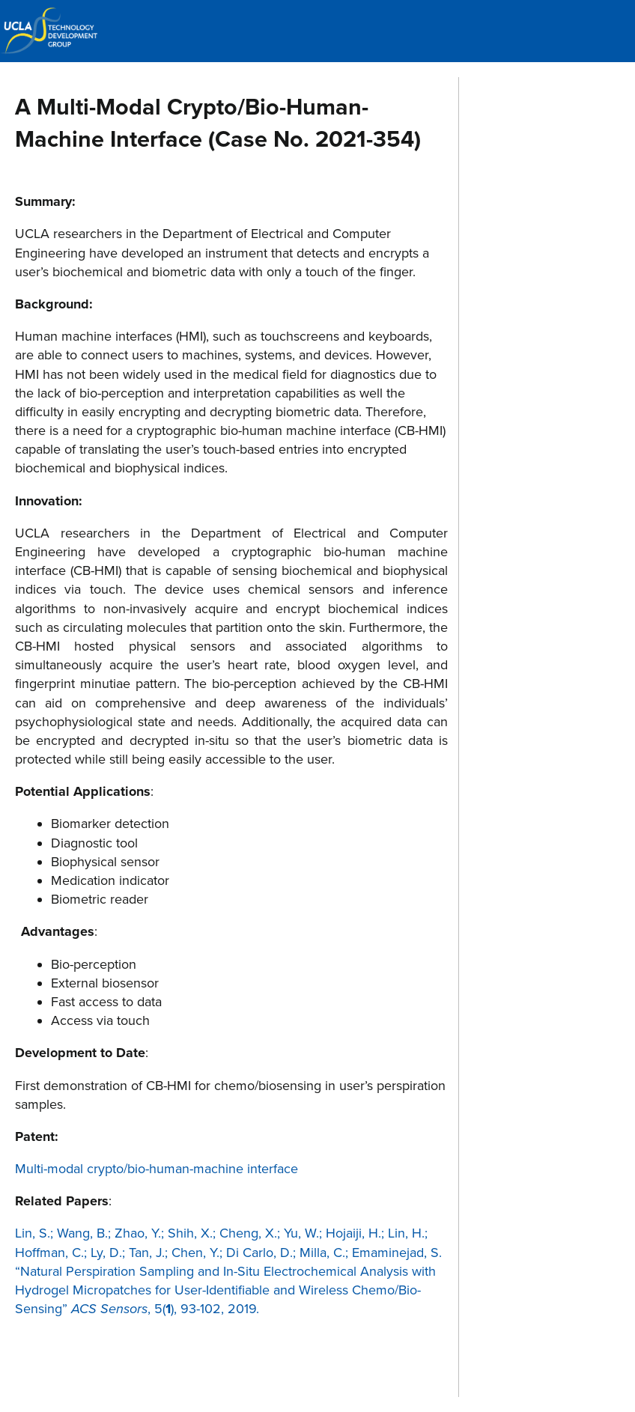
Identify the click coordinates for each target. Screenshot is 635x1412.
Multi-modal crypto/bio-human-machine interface (156, 1168)
